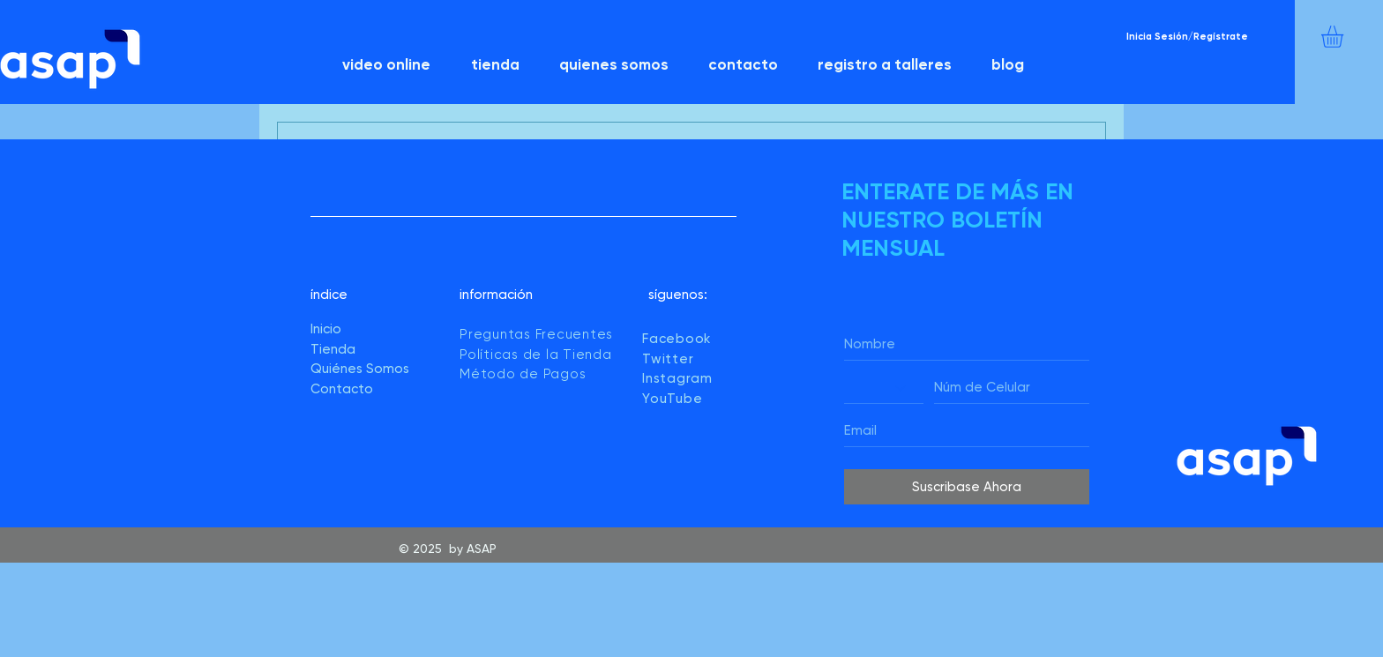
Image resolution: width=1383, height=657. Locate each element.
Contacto (341, 389)
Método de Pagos (523, 374)
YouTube (672, 399)
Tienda (332, 349)
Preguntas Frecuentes (536, 334)
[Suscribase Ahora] (966, 486)
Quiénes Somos (359, 369)
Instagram (677, 378)
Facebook (676, 339)
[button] (1345, 37)
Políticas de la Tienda (538, 354)
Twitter (667, 359)
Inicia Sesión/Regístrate (1187, 36)
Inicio (325, 329)
